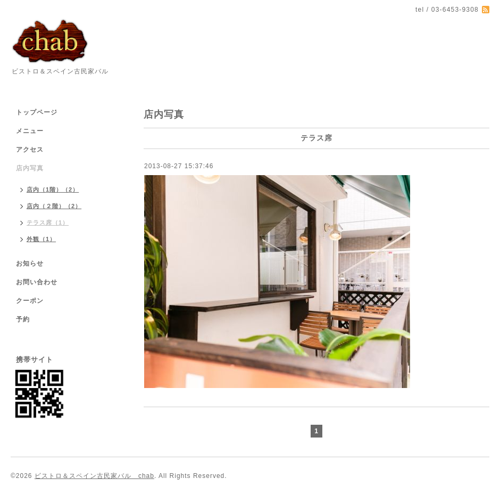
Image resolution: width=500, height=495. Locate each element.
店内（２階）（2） (54, 206)
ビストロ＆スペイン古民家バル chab (94, 476)
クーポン (30, 300)
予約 (23, 319)
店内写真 (30, 168)
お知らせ (30, 263)
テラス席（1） (48, 222)
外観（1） (41, 239)
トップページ (36, 112)
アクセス (30, 149)
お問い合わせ (36, 282)
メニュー (30, 131)
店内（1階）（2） (53, 189)
